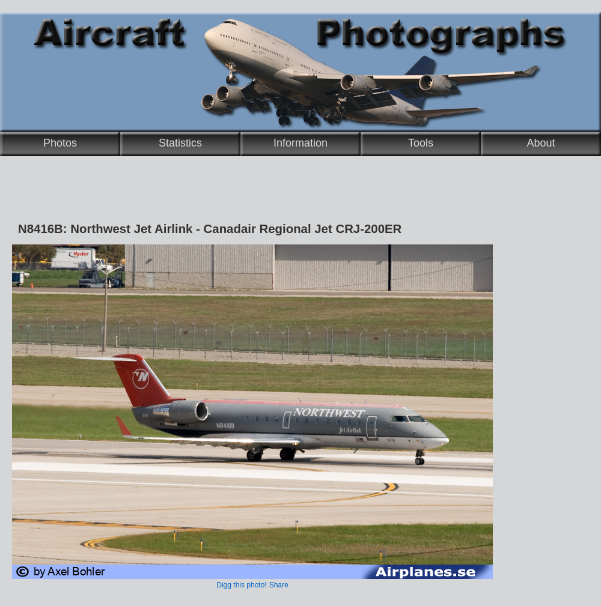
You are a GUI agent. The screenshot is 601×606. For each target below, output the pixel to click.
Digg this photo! (241, 585)
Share (278, 585)
